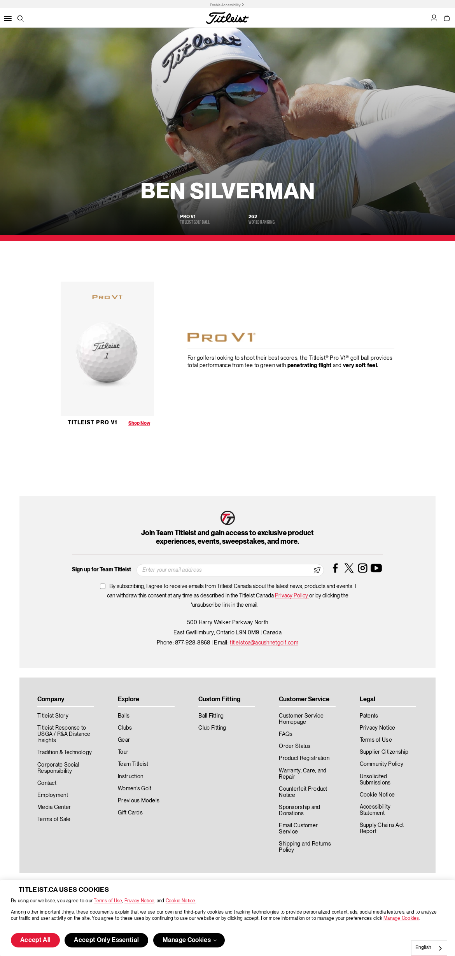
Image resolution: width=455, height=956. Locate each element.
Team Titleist (133, 764)
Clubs (125, 728)
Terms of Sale (54, 819)
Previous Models (138, 800)
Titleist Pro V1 (92, 422)
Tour (123, 752)
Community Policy (381, 764)
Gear (124, 740)
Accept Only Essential (106, 940)
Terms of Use (108, 901)
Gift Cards (130, 813)
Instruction (130, 776)
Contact (46, 783)
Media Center (54, 807)
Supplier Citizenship (384, 752)
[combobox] (429, 948)
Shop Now (139, 423)
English (423, 947)
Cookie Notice (181, 901)
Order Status (294, 746)
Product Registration (304, 758)
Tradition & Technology (64, 752)
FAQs (285, 734)
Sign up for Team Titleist (101, 569)
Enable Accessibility (225, 5)
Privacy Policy (292, 596)
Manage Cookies (401, 918)
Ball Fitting (211, 716)
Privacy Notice (139, 901)
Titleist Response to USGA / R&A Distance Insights (63, 734)
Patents (369, 716)
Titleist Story (52, 716)
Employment (52, 795)
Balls (124, 716)
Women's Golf (134, 788)
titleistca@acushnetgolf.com (264, 643)
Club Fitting (212, 728)
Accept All (35, 940)
